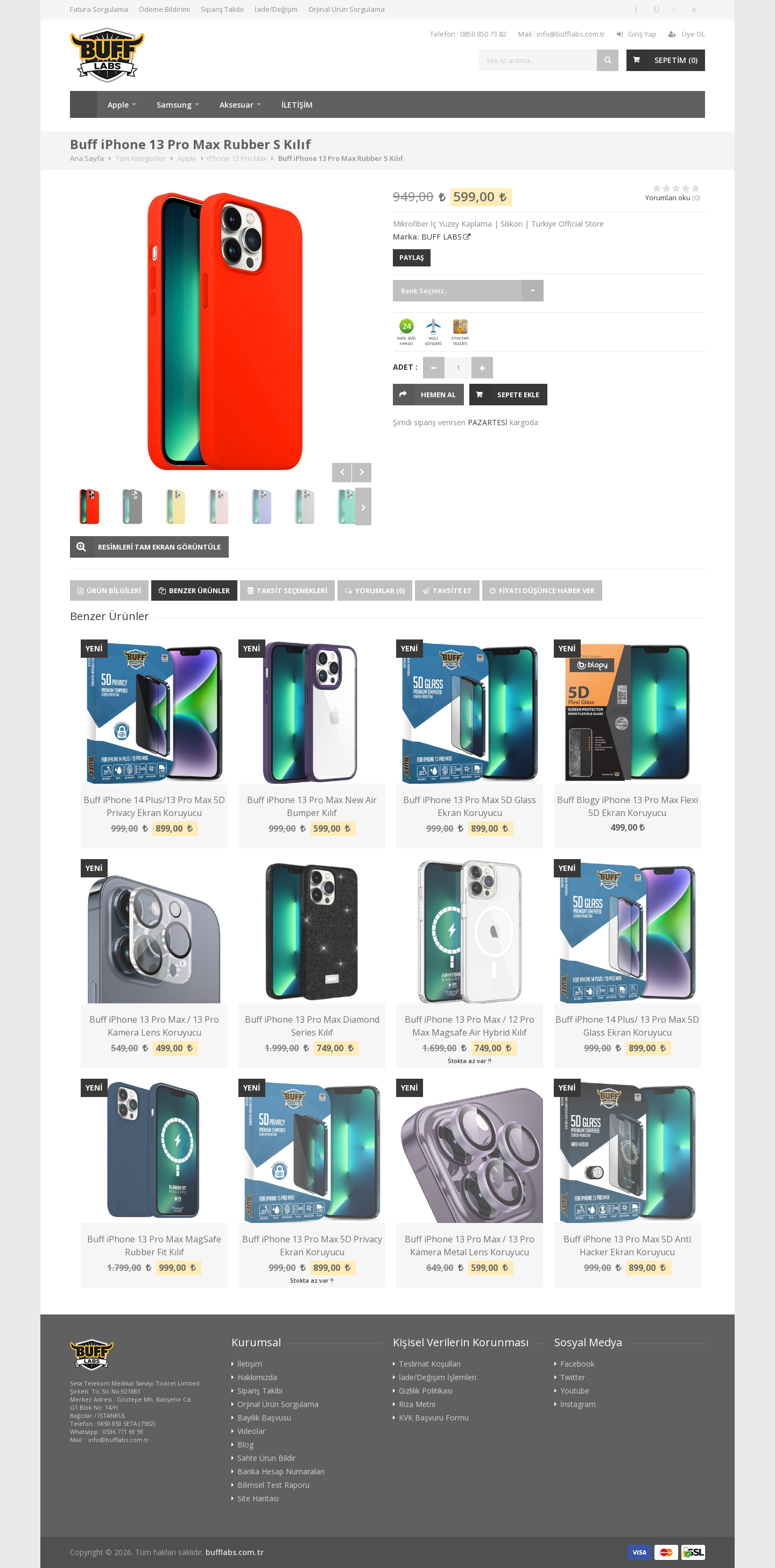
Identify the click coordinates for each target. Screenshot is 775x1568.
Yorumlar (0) (375, 590)
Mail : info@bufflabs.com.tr (561, 34)
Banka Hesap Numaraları (281, 1471)
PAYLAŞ (411, 257)
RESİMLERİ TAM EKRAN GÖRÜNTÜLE (159, 547)
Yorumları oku (668, 197)
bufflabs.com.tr (235, 1552)
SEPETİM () (676, 60)
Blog (245, 1445)
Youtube (574, 1391)
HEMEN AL (438, 394)
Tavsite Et (447, 590)
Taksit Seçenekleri (287, 590)
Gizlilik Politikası (426, 1391)
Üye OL (686, 34)
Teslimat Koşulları (430, 1364)
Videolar (251, 1431)
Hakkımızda (257, 1377)
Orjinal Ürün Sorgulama (346, 9)
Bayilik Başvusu (264, 1418)
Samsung (174, 105)
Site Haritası (258, 1498)
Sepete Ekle (518, 394)
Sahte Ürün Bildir (266, 1458)
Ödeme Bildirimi (164, 9)
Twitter (572, 1377)
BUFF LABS (441, 236)
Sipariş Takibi (222, 9)
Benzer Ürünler (194, 590)
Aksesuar (236, 105)
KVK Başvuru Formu (434, 1418)
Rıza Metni (417, 1404)
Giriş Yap (637, 34)
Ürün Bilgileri (109, 590)
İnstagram (578, 1404)
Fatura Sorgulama (99, 9)
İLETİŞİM (297, 105)
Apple (118, 105)
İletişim (249, 1364)
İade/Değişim (276, 9)
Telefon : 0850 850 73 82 (468, 34)
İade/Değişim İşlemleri (437, 1377)
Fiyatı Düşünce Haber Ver (542, 590)
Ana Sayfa (83, 104)
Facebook (577, 1364)
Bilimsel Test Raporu (273, 1485)
